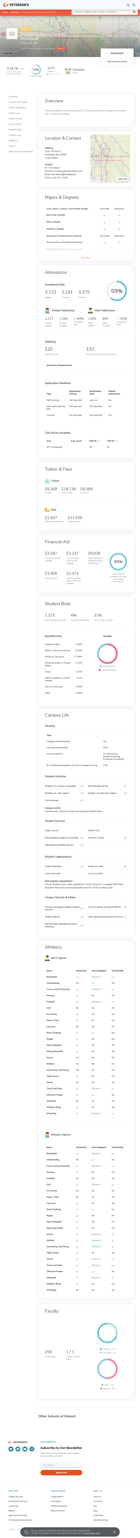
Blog (95, 1511)
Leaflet (107, 17)
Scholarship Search (59, 1506)
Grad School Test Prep (17, 1501)
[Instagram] (31, 1449)
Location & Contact (18, 102)
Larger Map (8, 53)
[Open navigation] (134, 4)
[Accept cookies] (112, 1532)
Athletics (13, 140)
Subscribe (61, 1472)
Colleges (15, 12)
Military (11, 1511)
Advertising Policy (100, 1520)
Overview (13, 96)
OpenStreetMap (121, 17)
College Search (57, 1497)
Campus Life (15, 135)
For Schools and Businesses (20, 1520)
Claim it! (60, 48)
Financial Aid (15, 124)
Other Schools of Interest (21, 151)
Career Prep (13, 1506)
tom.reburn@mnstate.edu (63, 174)
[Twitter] (10, 1449)
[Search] (128, 4)
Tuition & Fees (15, 118)
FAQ (95, 1506)
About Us (97, 1497)
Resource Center (58, 1511)
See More (85, 257)
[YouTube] (24, 1449)
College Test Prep (15, 1497)
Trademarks (98, 1515)
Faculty (12, 146)
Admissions (14, 113)
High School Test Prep (17, 1515)
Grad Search (56, 1501)
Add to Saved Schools (117, 61)
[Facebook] (17, 1449)
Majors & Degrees (17, 107)
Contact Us (98, 1501)
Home (5, 12)
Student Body (15, 129)
